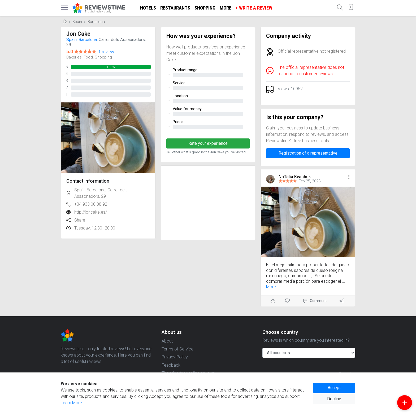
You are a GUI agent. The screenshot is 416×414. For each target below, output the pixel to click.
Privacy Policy (175, 356)
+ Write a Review (254, 8)
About (167, 341)
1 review (106, 51)
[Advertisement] (208, 203)
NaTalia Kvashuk (295, 176)
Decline (334, 398)
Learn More (71, 402)
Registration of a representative (308, 153)
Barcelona (96, 22)
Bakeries (74, 57)
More (225, 8)
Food (88, 57)
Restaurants (175, 8)
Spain (77, 22)
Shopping (204, 8)
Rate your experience (208, 143)
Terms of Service (177, 349)
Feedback (171, 365)
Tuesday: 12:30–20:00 (94, 228)
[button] (348, 177)
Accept (334, 387)
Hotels (148, 8)
